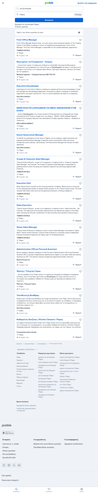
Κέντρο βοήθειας (9, 454)
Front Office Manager (27, 40)
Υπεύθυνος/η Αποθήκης (28, 295)
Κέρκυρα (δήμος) (22, 366)
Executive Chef (24, 183)
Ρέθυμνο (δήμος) (22, 377)
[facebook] (4, 465)
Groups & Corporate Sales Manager (33, 159)
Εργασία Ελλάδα (9, 457)
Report (77, 55)
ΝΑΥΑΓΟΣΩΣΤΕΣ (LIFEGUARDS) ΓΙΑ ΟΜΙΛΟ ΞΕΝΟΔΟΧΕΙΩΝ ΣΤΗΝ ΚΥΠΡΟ (46, 109)
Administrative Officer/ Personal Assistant (37, 249)
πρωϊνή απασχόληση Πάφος (70, 357)
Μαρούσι (20, 383)
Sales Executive (24, 205)
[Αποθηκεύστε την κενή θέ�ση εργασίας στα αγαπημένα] (80, 249)
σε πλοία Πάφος (65, 384)
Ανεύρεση (49, 20)
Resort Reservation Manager (30, 135)
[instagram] (9, 465)
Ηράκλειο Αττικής (23, 363)
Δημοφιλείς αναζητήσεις (27, 349)
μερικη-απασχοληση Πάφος (69, 368)
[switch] (79, 32)
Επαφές (6, 447)
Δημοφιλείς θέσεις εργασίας (26, 405)
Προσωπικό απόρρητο (10, 480)
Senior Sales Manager (27, 227)
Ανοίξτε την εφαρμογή (87, 3)
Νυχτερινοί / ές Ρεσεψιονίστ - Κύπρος (34, 62)
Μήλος (19, 374)
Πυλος (19, 386)
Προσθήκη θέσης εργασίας (44, 447)
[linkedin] (19, 465)
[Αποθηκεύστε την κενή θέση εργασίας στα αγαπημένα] (80, 40)
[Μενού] (3, 3)
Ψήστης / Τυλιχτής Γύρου (29, 271)
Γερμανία (20, 360)
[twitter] (14, 465)
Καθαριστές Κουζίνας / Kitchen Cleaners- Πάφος (40, 319)
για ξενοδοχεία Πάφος (46, 375)
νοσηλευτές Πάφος (66, 387)
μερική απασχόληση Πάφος (69, 390)
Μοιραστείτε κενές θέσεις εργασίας (47, 444)
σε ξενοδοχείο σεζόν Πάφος (48, 362)
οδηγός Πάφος (65, 376)
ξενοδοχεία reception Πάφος (48, 381)
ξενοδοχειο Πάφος (44, 378)
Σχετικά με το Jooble (11, 444)
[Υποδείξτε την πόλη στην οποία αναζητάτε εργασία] (49, 14)
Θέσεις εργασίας (9, 451)
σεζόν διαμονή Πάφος (67, 360)
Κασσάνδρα (21, 380)
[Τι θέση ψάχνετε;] (49, 8)
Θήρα (18, 357)
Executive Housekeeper (28, 86)
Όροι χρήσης (6, 475)
